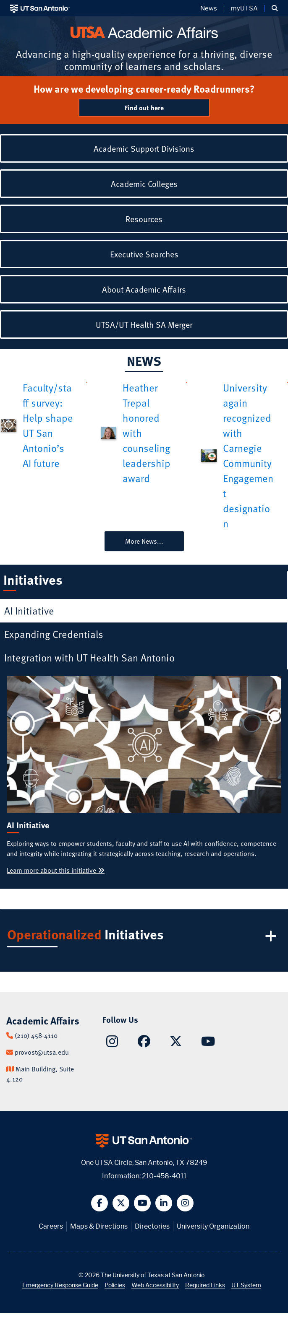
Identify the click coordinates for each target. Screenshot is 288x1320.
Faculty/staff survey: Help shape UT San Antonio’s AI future (48, 425)
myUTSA (244, 8)
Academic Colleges (144, 183)
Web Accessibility (155, 1285)
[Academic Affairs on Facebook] (144, 1043)
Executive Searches (144, 254)
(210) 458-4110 (36, 1035)
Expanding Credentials (53, 634)
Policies (115, 1285)
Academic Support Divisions (144, 148)
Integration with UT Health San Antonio (89, 657)
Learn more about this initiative (56, 870)
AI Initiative (29, 610)
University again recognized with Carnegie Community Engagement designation (248, 455)
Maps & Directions (99, 1226)
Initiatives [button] (143, 936)
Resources (144, 219)
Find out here (144, 108)
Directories (152, 1226)
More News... (144, 541)
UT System (246, 1285)
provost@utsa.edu (42, 1052)
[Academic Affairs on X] (176, 1043)
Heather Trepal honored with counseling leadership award (146, 432)
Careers (51, 1226)
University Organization (213, 1226)
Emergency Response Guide (60, 1285)
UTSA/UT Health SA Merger (144, 324)
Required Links (205, 1285)
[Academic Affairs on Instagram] (112, 1044)
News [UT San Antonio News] (208, 8)
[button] (275, 8)
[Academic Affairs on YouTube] (208, 1043)
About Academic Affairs (144, 289)
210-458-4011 (164, 1176)
